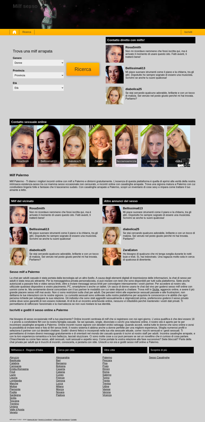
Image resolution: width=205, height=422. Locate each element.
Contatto (74, 419)
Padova (60, 395)
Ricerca (26, 32)
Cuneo (60, 375)
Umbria (14, 406)
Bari (58, 360)
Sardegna (15, 395)
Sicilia (155, 289)
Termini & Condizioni (45, 419)
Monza (60, 389)
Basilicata (15, 360)
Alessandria (63, 357)
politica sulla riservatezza (61, 419)
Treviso (106, 383)
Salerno (106, 375)
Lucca (59, 383)
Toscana (14, 401)
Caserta (60, 369)
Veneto (14, 412)
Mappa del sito (32, 419)
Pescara (107, 360)
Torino (106, 377)
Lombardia (16, 380)
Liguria (13, 377)
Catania (60, 372)
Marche (14, 383)
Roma (105, 372)
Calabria (14, 363)
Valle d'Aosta (17, 409)
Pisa (104, 363)
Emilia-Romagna (19, 369)
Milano (60, 386)
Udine (105, 386)
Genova (60, 380)
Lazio (13, 375)
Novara (60, 392)
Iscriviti (188, 32)
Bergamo (61, 363)
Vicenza (107, 395)
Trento (106, 380)
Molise (13, 386)
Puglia (13, 392)
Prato (105, 366)
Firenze (60, 377)
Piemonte (15, 389)
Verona (106, 392)
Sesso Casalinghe (159, 357)
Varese (106, 389)
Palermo (107, 357)
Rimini (106, 369)
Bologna (61, 366)
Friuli (12, 372)
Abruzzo (14, 357)
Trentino (14, 403)
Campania (15, 366)
